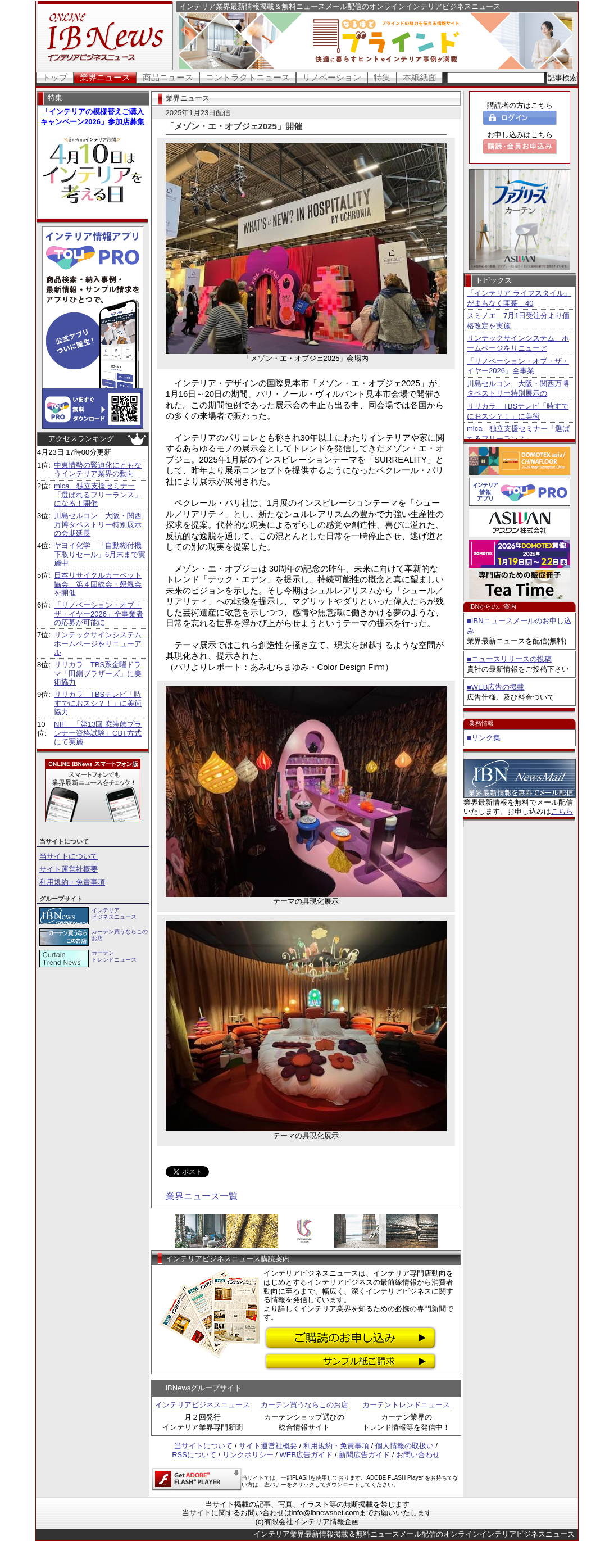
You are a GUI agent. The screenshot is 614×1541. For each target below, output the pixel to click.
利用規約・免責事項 (72, 882)
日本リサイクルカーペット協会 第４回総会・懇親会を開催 (98, 584)
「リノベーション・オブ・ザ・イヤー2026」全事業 (518, 366)
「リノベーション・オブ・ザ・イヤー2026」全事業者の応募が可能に (98, 614)
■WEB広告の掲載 (495, 687)
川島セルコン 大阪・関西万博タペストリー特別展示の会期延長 (98, 524)
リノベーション (331, 77)
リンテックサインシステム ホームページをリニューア (518, 343)
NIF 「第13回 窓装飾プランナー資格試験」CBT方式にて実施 (98, 733)
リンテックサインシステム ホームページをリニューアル (101, 643)
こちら (562, 811)
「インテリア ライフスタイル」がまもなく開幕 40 (519, 298)
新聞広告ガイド (364, 1455)
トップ (54, 77)
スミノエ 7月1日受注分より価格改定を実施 (518, 320)
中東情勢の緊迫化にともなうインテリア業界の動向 (98, 469)
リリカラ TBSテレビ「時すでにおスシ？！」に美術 (517, 411)
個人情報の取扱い (404, 1446)
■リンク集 (484, 737)
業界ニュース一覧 (202, 1196)
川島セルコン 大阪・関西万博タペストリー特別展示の (518, 388)
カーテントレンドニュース (406, 1405)
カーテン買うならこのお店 (304, 1405)
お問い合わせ (418, 1455)
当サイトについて (68, 856)
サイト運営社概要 (68, 869)
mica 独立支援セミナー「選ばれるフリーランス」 (518, 433)
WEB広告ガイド (306, 1455)
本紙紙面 (419, 77)
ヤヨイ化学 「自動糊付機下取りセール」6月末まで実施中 (99, 554)
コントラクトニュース (248, 77)
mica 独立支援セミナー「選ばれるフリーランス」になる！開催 (98, 494)
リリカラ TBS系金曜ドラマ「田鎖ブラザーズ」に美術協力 (98, 673)
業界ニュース (105, 77)
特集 (382, 77)
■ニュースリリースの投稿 (509, 659)
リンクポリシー (248, 1455)
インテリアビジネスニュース (202, 1405)
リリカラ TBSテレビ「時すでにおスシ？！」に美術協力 (98, 703)
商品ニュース (168, 77)
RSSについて (194, 1455)
